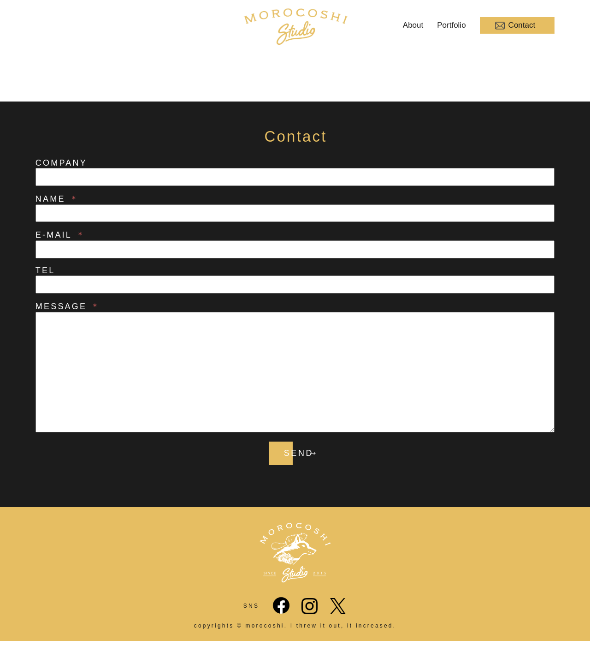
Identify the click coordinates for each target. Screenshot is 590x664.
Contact (515, 25)
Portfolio (451, 25)
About (413, 25)
